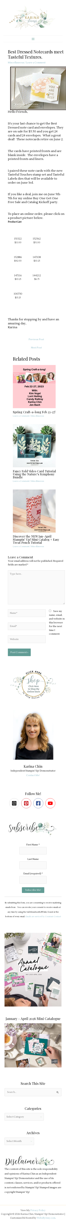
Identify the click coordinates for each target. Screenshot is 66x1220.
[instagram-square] (15, 803)
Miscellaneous (16, 62)
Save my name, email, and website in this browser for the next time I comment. (57, 622)
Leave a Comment (35, 62)
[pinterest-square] (27, 803)
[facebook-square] (39, 803)
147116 (18, 275)
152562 (37, 238)
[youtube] (51, 803)
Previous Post (36, 339)
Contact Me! (33, 775)
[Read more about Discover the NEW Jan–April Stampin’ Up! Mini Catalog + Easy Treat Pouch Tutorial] (36, 510)
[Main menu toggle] (33, 39)
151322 (18, 238)
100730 (18, 293)
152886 (18, 257)
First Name (33, 844)
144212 (37, 275)
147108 (37, 257)
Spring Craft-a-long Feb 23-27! (34, 412)
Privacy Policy (37, 1210)
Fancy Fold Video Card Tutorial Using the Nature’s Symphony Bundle (34, 474)
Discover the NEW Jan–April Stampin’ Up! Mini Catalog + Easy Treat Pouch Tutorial (36, 539)
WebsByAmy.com (46, 1217)
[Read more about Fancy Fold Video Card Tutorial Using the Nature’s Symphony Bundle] (36, 445)
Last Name (33, 859)
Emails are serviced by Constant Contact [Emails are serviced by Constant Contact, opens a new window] (43, 916)
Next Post (36, 347)
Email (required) (33, 873)
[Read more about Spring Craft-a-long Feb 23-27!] (36, 386)
